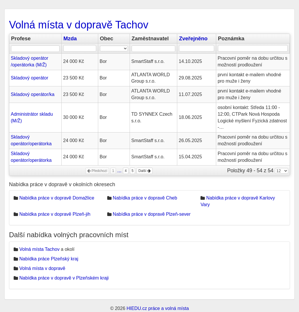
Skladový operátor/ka (32, 94)
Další (144, 171)
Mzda (70, 38)
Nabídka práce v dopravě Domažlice (56, 197)
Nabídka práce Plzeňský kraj (48, 258)
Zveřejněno (193, 38)
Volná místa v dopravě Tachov (78, 25)
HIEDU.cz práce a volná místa (157, 308)
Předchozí (97, 171)
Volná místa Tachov (39, 249)
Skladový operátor (29, 77)
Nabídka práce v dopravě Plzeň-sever (152, 214)
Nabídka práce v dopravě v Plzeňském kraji (64, 277)
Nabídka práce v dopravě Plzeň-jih (54, 214)
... (119, 170)
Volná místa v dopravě (42, 268)
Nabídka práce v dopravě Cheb (145, 197)
